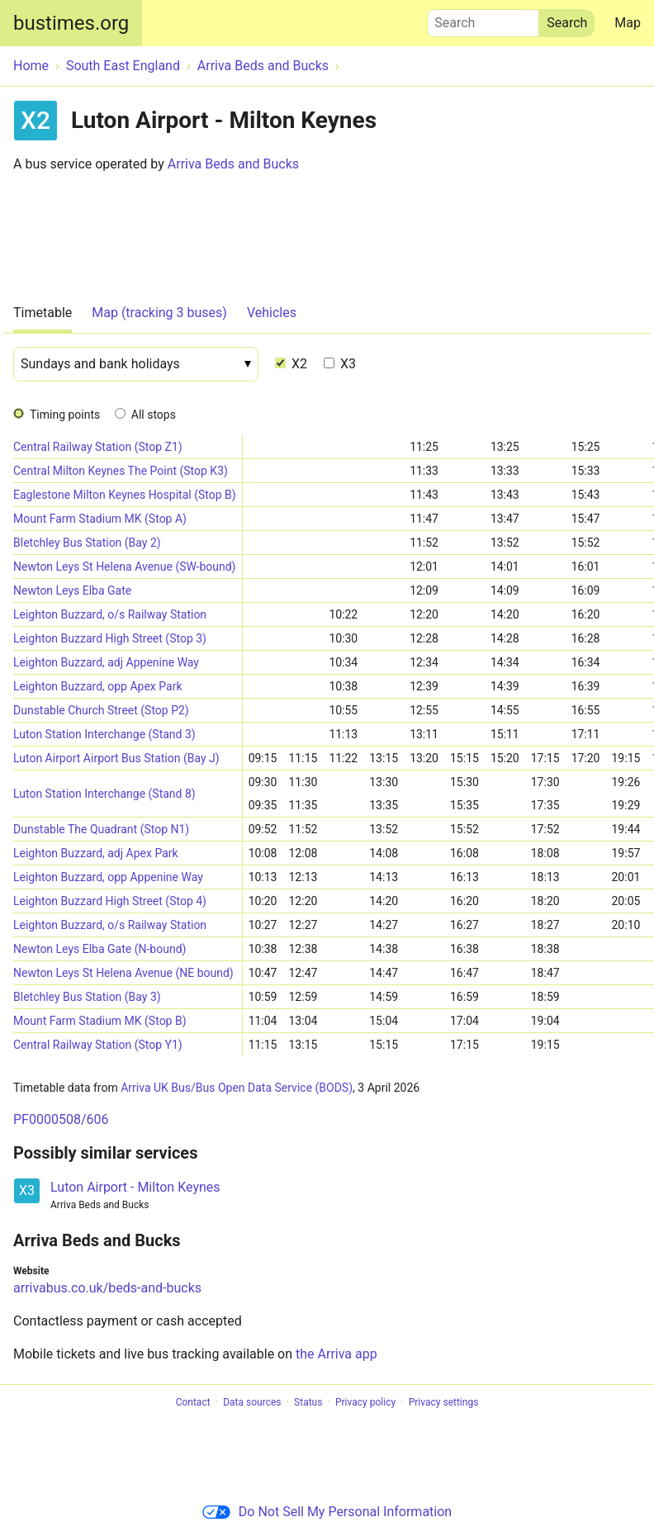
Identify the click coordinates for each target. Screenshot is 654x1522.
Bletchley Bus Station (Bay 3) (87, 996)
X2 (291, 364)
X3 (340, 364)
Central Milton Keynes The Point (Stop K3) (120, 470)
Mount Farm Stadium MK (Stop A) (100, 518)
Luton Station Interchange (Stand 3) (104, 734)
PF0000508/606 (60, 1119)
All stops (153, 414)
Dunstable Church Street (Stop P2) (101, 710)
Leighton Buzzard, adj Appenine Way (106, 662)
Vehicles (271, 312)
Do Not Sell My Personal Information (327, 1512)
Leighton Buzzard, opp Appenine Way (108, 877)
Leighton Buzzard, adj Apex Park (95, 853)
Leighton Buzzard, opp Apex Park (97, 686)
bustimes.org (71, 23)
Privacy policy (365, 1402)
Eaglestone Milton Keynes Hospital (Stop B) (124, 494)
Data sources (252, 1402)
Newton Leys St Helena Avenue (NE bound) (123, 972)
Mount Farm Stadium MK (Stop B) (100, 1020)
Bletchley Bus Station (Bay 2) (87, 542)
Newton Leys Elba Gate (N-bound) (99, 948)
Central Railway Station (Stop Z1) (97, 446)
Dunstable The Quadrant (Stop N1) (101, 829)
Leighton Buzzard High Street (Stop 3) (109, 638)
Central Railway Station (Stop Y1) (97, 1044)
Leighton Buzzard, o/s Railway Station (109, 614)
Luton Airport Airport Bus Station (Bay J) (116, 758)
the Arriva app (336, 1354)
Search (483, 19)
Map (627, 23)
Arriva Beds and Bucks (233, 164)
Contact (193, 1402)
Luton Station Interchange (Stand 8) (104, 793)
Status (308, 1402)
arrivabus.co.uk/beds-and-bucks (107, 1288)
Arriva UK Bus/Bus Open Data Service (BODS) (237, 1087)
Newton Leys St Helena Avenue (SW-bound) (124, 566)
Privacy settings (444, 1402)
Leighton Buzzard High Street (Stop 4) (109, 901)
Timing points (65, 414)
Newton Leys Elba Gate (72, 590)
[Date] (135, 364)
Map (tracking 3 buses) (159, 312)
